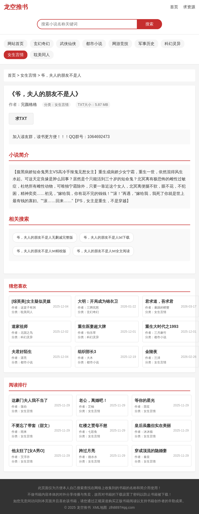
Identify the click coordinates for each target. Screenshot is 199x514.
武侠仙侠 (68, 43)
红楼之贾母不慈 (93, 425)
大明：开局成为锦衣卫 (98, 301)
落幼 (24, 406)
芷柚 (91, 406)
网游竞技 (120, 43)
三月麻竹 (160, 332)
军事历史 (146, 43)
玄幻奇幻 (42, 43)
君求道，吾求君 (159, 301)
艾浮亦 (25, 457)
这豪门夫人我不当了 (30, 400)
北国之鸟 (27, 332)
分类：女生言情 (56, 105)
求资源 (189, 7)
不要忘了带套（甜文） (32, 425)
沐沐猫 (148, 432)
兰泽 (157, 358)
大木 (90, 358)
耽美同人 (42, 55)
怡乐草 (91, 332)
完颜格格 (29, 104)
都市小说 (94, 43)
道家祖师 (20, 326)
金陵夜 (151, 352)
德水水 (92, 457)
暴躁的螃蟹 (161, 307)
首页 (174, 7)
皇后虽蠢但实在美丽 (153, 425)
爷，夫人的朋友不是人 (61, 75)
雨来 (24, 432)
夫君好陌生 (22, 352)
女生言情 (16, 55)
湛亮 (24, 358)
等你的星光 (145, 400)
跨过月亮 (87, 451)
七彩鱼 (92, 432)
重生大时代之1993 (161, 326)
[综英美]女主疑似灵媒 (31, 301)
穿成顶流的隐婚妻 (151, 451)
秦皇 (147, 457)
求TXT (21, 118)
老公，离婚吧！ (93, 400)
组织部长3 (87, 352)
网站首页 (16, 43)
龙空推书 (16, 7)
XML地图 (100, 507)
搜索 (149, 24)
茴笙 (147, 406)
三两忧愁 (93, 307)
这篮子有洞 (28, 307)
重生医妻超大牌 (92, 326)
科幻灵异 (173, 43)
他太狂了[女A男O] (28, 451)
